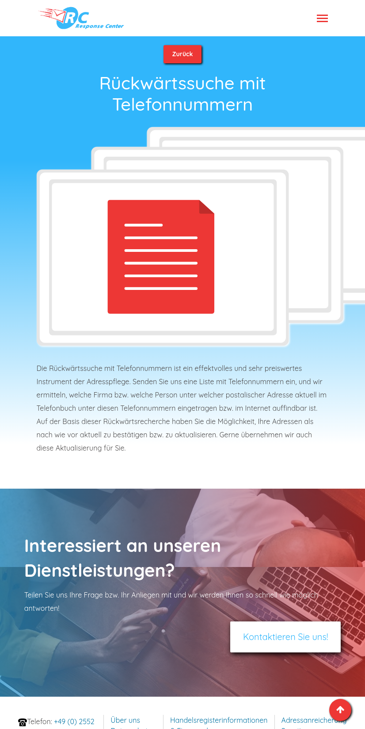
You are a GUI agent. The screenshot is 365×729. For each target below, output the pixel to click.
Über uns (125, 720)
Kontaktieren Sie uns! (285, 636)
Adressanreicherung (314, 720)
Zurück (182, 54)
